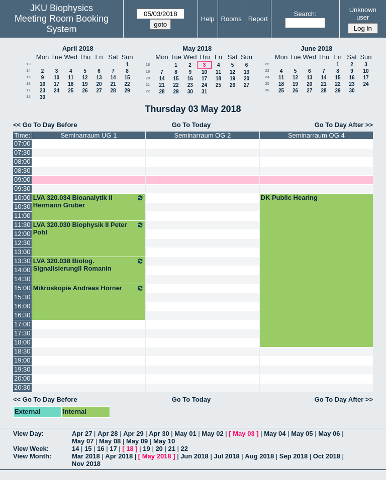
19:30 (22, 369)
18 (70, 84)
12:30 (22, 243)
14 (28, 70)
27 (99, 90)
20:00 (22, 378)
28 (113, 90)
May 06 (329, 433)
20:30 (22, 387)
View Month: (32, 456)
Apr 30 (159, 433)
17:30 (22, 333)
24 (56, 90)
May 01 (185, 433)
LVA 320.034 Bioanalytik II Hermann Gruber (88, 201)
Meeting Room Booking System (62, 24)
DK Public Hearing (289, 197)
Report (258, 19)
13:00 (22, 252)
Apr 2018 (119, 456)
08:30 (22, 170)
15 (28, 77)
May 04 (274, 433)
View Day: (28, 433)
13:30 (22, 261)
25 (70, 90)
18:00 (22, 342)
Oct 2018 (326, 456)
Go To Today (191, 125)
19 (84, 84)
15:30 (22, 297)
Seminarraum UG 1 (88, 135)
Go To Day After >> (344, 125)
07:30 (22, 152)
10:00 (22, 197)
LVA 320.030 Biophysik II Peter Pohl (88, 228)
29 (127, 90)
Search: (305, 14)
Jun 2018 (194, 456)
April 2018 (77, 48)
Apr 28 (108, 433)
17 (56, 84)
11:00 (22, 215)
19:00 (22, 360)
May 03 (243, 433)
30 (42, 97)
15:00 (22, 288)
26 (84, 90)
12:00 (22, 233)
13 (28, 64)
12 (84, 77)
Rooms (231, 19)
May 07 (82, 441)
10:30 (22, 206)
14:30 (22, 279)
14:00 (22, 270)
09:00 (22, 179)
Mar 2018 (86, 456)
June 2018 (316, 48)
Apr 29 (133, 433)
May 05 (302, 433)
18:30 (22, 351)
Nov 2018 (86, 463)
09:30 (22, 188)
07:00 (22, 143)
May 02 (212, 433)
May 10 (164, 441)
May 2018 (197, 48)
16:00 (22, 306)
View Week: (31, 448)
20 (99, 84)
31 (204, 91)
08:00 (22, 161)
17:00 (22, 324)
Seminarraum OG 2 (202, 135)
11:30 (22, 224)
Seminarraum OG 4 (316, 135)
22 (127, 84)
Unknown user (362, 13)
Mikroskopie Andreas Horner (88, 288)
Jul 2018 (226, 456)
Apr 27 (82, 433)
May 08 (110, 441)
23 (42, 90)
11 (70, 77)
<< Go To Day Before (45, 125)
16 (28, 83)
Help (208, 19)
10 (56, 77)
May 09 (137, 441)
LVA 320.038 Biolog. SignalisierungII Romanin (88, 264)
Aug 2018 (259, 456)
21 (113, 84)
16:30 (22, 315)
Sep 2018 (293, 456)
